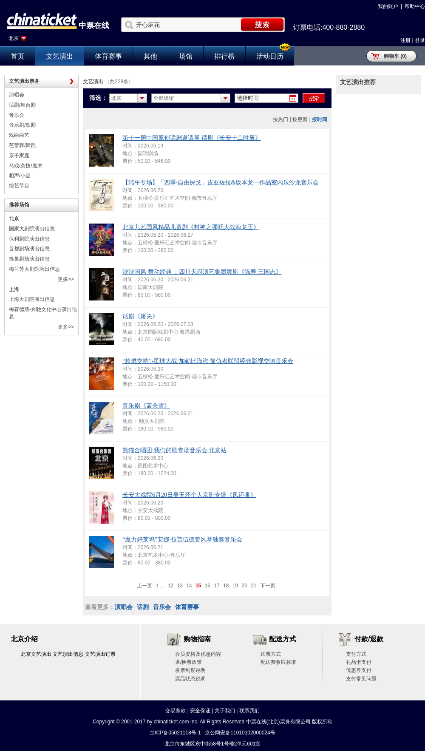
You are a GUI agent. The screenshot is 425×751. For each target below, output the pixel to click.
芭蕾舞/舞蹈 (22, 145)
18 (226, 586)
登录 (420, 40)
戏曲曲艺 (19, 135)
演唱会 (16, 95)
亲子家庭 (19, 156)
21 (253, 586)
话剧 (143, 607)
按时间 (319, 119)
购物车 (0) (395, 56)
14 (189, 586)
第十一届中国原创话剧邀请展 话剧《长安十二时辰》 (191, 138)
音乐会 (16, 115)
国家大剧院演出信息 (32, 229)
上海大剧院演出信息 (32, 299)
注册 (405, 40)
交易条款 (175, 711)
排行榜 (224, 56)
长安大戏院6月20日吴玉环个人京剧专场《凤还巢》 (189, 495)
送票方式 (271, 654)
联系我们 (249, 711)
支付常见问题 (361, 679)
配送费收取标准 (278, 662)
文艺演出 (59, 56)
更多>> (66, 279)
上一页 (144, 586)
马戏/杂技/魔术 (25, 166)
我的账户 (388, 6)
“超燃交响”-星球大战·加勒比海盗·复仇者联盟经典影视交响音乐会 (207, 361)
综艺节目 (19, 186)
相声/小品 (20, 176)
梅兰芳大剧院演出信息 (34, 269)
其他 (150, 56)
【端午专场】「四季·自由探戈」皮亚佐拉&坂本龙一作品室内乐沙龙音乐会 (220, 182)
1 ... (160, 586)
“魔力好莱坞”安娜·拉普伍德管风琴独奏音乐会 (182, 539)
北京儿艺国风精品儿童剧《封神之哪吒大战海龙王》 (190, 227)
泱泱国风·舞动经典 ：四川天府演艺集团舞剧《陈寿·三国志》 (202, 272)
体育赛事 (108, 56)
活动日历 (269, 56)
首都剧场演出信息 (29, 249)
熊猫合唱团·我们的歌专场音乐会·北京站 (174, 450)
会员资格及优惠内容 (198, 654)
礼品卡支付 (358, 662)
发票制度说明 (190, 670)
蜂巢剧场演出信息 (29, 259)
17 (216, 586)
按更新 (300, 119)
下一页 (267, 586)
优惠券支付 (358, 670)
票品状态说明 (190, 679)
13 (180, 586)
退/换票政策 (188, 662)
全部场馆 (163, 98)
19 (235, 586)
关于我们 (225, 711)
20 (244, 586)
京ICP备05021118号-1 (175, 733)
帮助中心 (415, 6)
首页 (17, 56)
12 (170, 586)
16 (207, 586)
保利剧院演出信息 (29, 239)
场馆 (186, 56)
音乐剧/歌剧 (22, 125)
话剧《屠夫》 (140, 316)
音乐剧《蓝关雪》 (146, 405)
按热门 (280, 119)
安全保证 (200, 711)
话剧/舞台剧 (22, 105)
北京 (13, 38)
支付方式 (356, 654)
